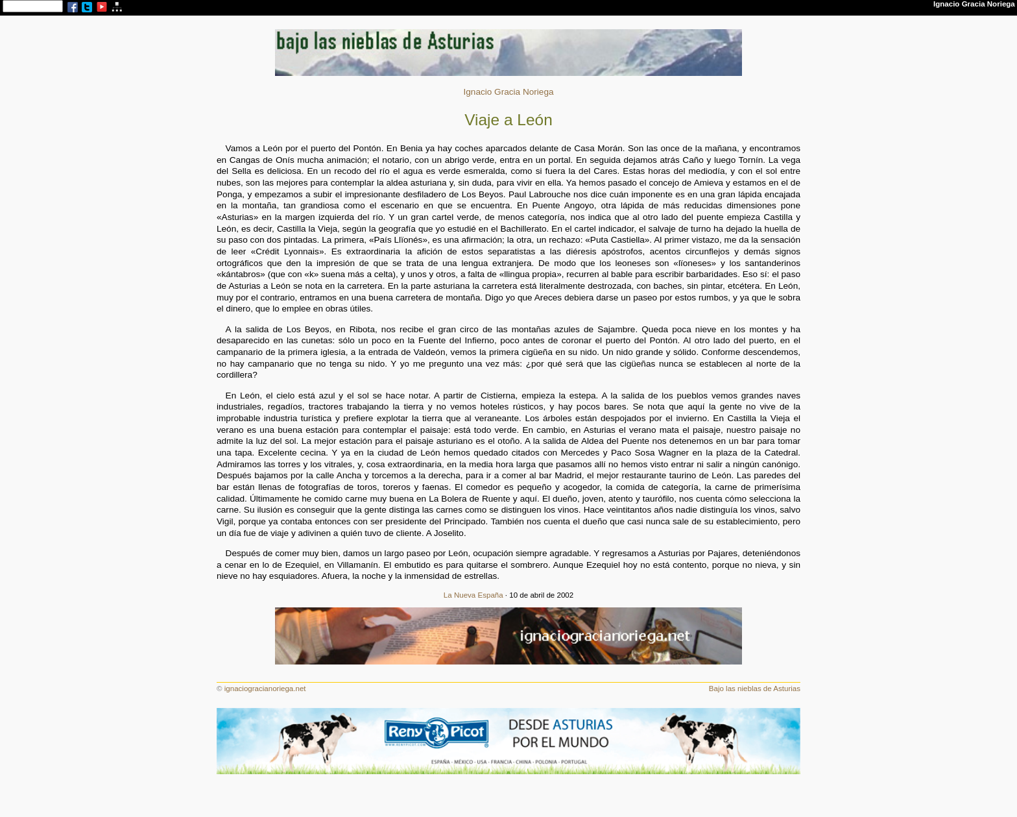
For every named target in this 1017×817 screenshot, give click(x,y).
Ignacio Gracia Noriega (508, 92)
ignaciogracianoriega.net (265, 688)
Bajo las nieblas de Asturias (754, 688)
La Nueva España (473, 595)
